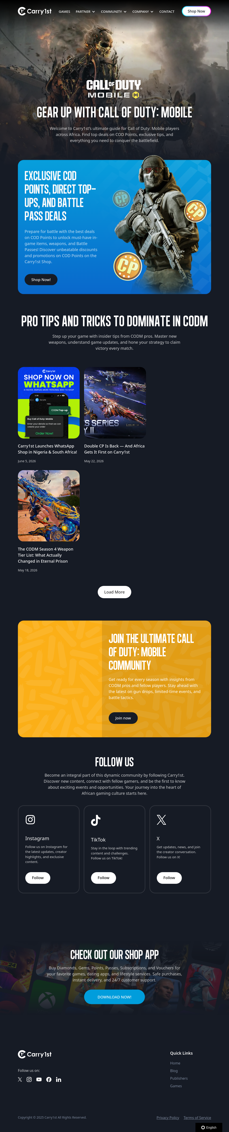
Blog (174, 1070)
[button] (85, 11)
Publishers (179, 1078)
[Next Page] (114, 592)
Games (176, 1085)
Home (175, 1063)
